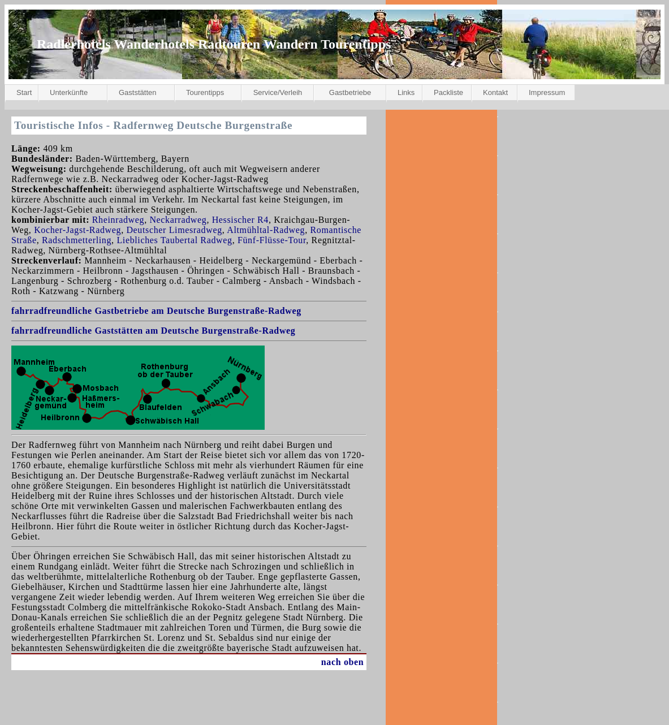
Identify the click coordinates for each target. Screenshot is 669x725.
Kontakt (495, 92)
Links (406, 92)
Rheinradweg (118, 220)
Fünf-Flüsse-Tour (272, 240)
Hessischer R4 (240, 220)
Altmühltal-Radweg (266, 230)
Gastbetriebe (350, 92)
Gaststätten (137, 92)
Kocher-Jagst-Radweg (77, 230)
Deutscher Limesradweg (174, 230)
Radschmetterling (76, 240)
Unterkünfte (69, 92)
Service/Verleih (278, 92)
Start (24, 92)
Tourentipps (205, 92)
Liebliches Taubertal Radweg (174, 240)
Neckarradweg (177, 220)
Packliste (448, 92)
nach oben (342, 662)
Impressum (547, 92)
